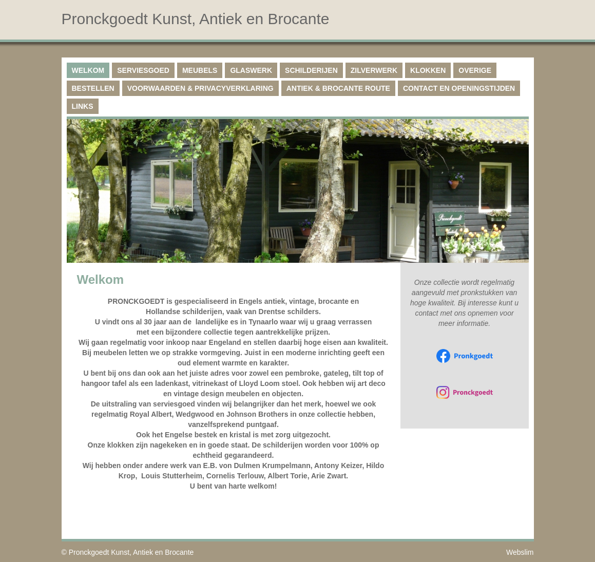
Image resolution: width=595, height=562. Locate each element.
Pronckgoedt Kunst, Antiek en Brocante (131, 552)
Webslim (519, 552)
